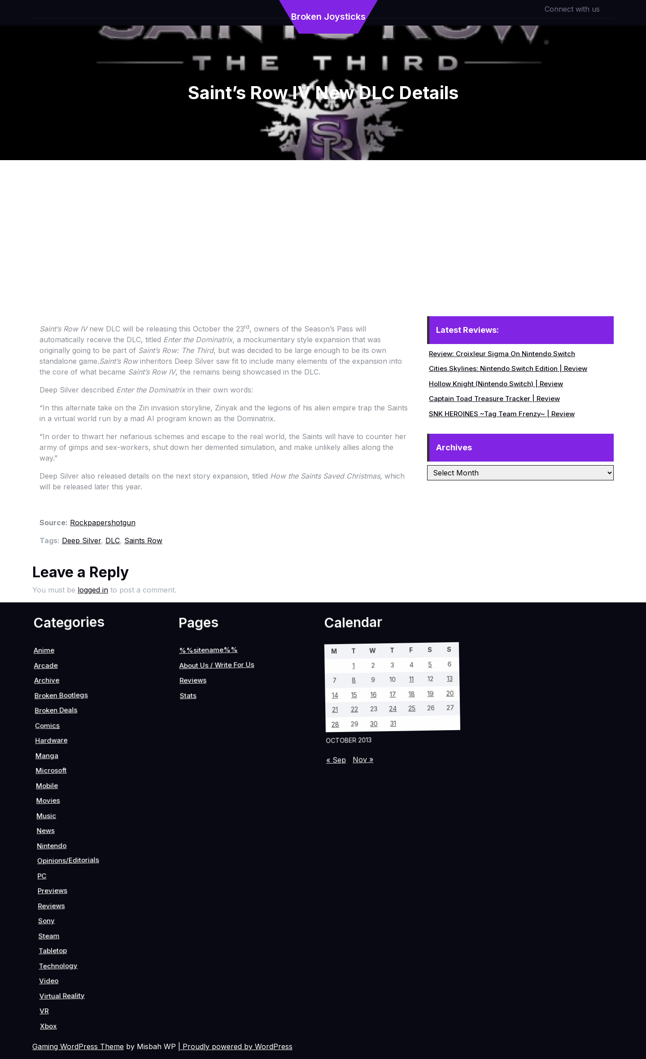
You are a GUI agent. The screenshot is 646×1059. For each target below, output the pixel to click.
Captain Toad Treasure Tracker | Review (494, 398)
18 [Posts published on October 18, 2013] (214, 746)
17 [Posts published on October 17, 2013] (205, 763)
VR (165, 966)
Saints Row (143, 540)
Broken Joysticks (328, 16)
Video (141, 947)
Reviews (76, 909)
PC (45, 903)
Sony (87, 920)
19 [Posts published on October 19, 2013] (223, 729)
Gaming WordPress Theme (78, 1046)
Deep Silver (81, 540)
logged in (93, 589)
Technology (132, 932)
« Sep (235, 844)
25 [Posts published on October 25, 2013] (227, 753)
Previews (63, 901)
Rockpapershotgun (102, 522)
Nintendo (23, 880)
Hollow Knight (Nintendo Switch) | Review (496, 383)
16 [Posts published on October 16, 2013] (196, 780)
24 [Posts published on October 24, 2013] (218, 770)
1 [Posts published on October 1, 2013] (161, 784)
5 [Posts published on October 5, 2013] (196, 716)
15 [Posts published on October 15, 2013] (187, 797)
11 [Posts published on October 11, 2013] (200, 740)
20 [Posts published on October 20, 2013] (232, 713)
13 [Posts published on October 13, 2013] (218, 706)
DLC (112, 540)
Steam (101, 925)
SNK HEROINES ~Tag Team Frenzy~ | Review (502, 414)
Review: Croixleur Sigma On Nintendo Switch (502, 353)
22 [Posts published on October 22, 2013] (200, 805)
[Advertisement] (323, 227)
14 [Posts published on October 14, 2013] (178, 815)
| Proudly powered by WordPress (235, 1046)
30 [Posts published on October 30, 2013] (222, 794)
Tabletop (116, 929)
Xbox (180, 968)
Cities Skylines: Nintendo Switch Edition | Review (508, 368)
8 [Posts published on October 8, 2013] (174, 791)
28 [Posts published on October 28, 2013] (204, 829)
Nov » (248, 821)
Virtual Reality (160, 942)
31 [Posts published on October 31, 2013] (231, 777)
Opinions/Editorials (44, 872)
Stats (32, 816)
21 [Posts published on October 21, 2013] (191, 821)
